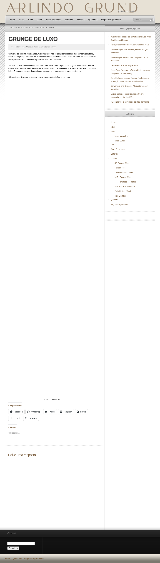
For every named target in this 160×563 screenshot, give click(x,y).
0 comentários (44, 47)
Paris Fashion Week (123, 191)
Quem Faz (92, 20)
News (21, 20)
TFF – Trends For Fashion (125, 182)
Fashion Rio (120, 168)
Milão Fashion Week (123, 177)
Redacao (18, 47)
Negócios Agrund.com (111, 20)
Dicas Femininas (53, 20)
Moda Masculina (121, 136)
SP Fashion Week (25, 27)
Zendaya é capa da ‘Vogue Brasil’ (125, 65)
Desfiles (81, 20)
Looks (39, 20)
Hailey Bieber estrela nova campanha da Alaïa (130, 45)
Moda (30, 20)
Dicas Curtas (120, 141)
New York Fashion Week (125, 186)
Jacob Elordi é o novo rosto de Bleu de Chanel (130, 102)
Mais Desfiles (120, 196)
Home (12, 20)
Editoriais (69, 20)
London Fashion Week (124, 172)
